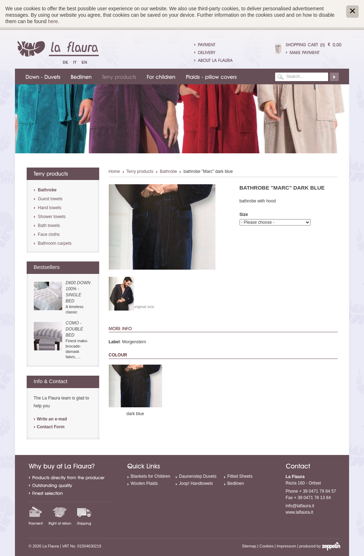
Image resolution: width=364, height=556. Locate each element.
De (65, 62)
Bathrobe (168, 171)
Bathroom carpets (55, 243)
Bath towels (49, 225)
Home (114, 171)
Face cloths (49, 234)
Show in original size (136, 307)
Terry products (140, 171)
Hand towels (49, 207)
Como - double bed (74, 329)
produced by (319, 546)
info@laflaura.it (300, 505)
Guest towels (50, 198)
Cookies (266, 546)
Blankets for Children (150, 476)
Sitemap (249, 546)
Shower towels (52, 216)
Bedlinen (236, 483)
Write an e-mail (52, 419)
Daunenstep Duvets (197, 476)
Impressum (286, 546)
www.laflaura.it (299, 512)
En (84, 62)
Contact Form (51, 426)
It (75, 62)
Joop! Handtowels (196, 483)
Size (244, 214)
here (53, 21)
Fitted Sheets (240, 476)
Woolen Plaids (144, 483)
